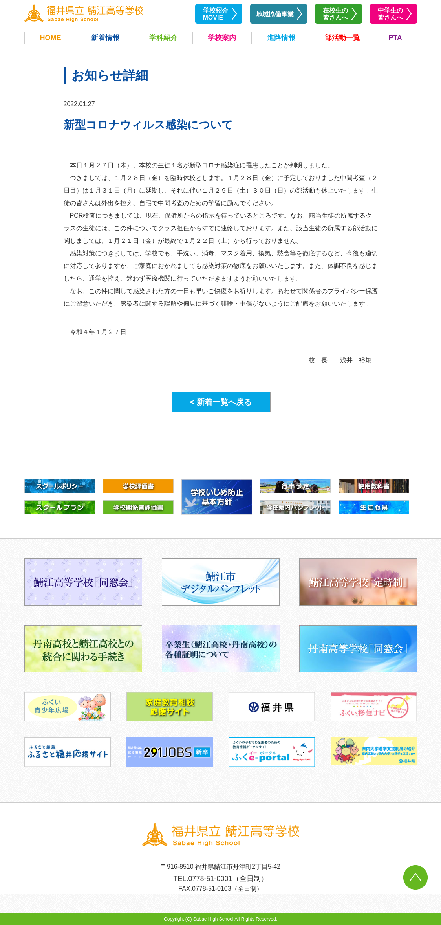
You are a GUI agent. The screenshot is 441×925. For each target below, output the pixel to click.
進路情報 (281, 38)
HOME (50, 38)
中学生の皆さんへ (390, 14)
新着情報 (105, 38)
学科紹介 (163, 38)
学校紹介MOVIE (215, 14)
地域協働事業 (275, 14)
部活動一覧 (342, 38)
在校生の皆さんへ (335, 14)
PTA (395, 38)
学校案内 (222, 38)
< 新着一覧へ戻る (221, 402)
